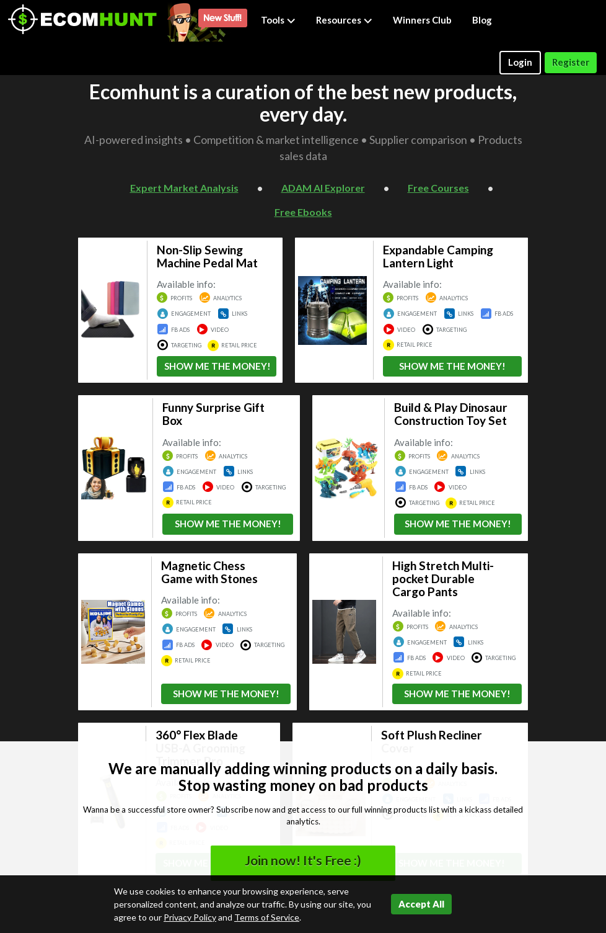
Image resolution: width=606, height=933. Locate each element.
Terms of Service (266, 917)
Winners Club (422, 19)
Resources (344, 19)
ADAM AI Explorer (323, 188)
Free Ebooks (303, 212)
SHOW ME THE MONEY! (217, 366)
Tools (278, 19)
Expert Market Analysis (184, 188)
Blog (482, 19)
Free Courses (438, 188)
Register (570, 62)
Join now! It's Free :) (303, 860)
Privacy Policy (190, 917)
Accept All (421, 903)
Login (520, 62)
